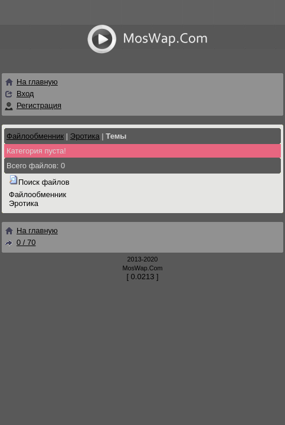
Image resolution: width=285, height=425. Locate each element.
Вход (25, 93)
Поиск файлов (44, 182)
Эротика (85, 136)
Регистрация (39, 105)
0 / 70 (20, 242)
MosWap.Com (142, 268)
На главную (31, 81)
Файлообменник (35, 136)
